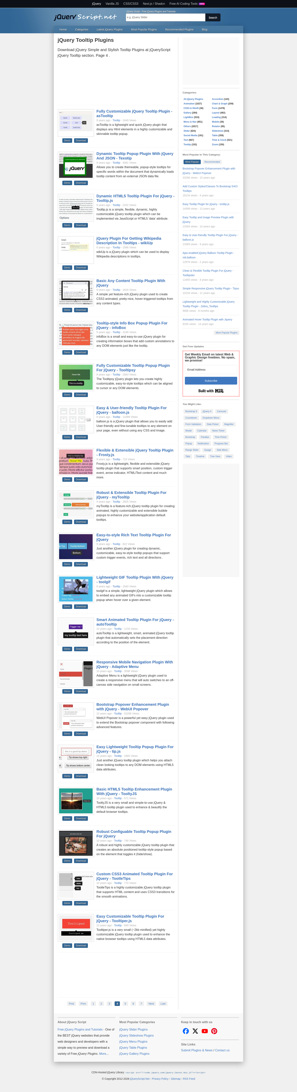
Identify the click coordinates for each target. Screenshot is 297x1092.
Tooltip (116, 120)
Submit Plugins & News (197, 1050)
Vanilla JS (112, 3)
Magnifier (229, 424)
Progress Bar (221, 443)
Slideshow (217, 131)
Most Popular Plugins (144, 29)
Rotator (216, 126)
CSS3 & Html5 (191, 108)
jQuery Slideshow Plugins (136, 1035)
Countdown (191, 418)
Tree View (215, 456)
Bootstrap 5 (191, 411)
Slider (187, 131)
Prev (83, 1003)
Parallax (205, 437)
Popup (188, 443)
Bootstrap (190, 437)
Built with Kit (211, 390)
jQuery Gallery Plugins (134, 1053)
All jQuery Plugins (193, 99)
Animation (189, 103)
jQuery (96, 3)
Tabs (187, 456)
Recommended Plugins (179, 29)
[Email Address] (211, 369)
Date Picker (213, 424)
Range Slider (192, 450)
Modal (188, 430)
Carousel (221, 411)
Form (215, 108)
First (71, 1003)
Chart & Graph (219, 103)
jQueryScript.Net (140, 1078)
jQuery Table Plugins (133, 1047)
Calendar (202, 430)
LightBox (188, 117)
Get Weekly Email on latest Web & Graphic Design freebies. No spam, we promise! (210, 357)
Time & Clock (219, 140)
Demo (67, 140)
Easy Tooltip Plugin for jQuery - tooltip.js (206, 204)
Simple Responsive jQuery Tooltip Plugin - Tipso (211, 288)
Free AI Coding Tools (187, 3)
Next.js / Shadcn (154, 3)
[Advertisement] (116, 82)
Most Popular (192, 162)
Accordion (217, 99)
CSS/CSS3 (130, 3)
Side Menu (222, 450)
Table (215, 135)
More (102, 1053)
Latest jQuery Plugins (110, 29)
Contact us (222, 1050)
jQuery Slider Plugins (133, 1029)
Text (186, 140)
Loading (216, 117)
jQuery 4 (207, 411)
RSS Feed (189, 1078)
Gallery (187, 112)
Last (163, 1003)
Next (151, 1003)
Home (63, 29)
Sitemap (176, 1078)
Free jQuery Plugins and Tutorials (87, 15)
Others (187, 126)
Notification (203, 443)
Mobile (215, 121)
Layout (215, 112)
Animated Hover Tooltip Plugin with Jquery (207, 319)
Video (229, 456)
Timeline (200, 456)
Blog (204, 29)
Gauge (207, 450)
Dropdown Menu (211, 418)
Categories (81, 29)
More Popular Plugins (227, 332)
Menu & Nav (190, 121)
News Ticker (218, 430)
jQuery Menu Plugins (133, 1041)
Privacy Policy (160, 1078)
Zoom (215, 144)
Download (81, 140)
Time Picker (221, 437)
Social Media (190, 135)
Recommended (212, 162)
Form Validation (193, 424)
